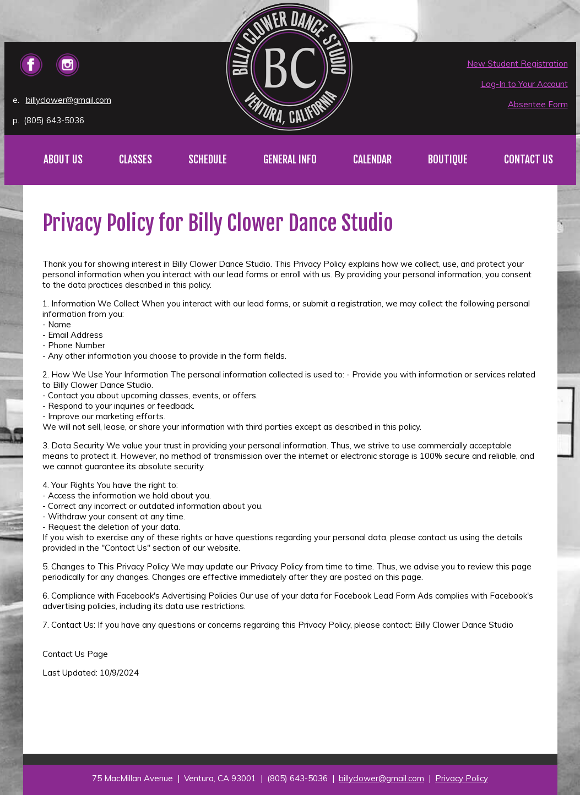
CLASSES (135, 159)
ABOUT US (63, 159)
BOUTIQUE (448, 159)
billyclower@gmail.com (68, 100)
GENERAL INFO (290, 159)
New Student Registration (517, 63)
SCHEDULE (207, 159)
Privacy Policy (461, 778)
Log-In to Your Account (524, 84)
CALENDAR (372, 159)
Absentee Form (538, 104)
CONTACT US (528, 159)
